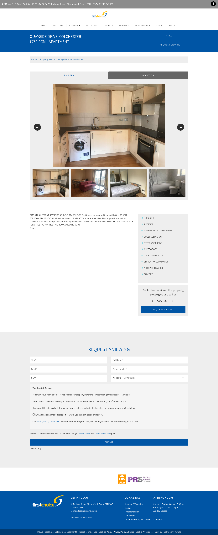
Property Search (132, 511)
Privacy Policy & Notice (123, 531)
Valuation (91, 25)
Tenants (108, 25)
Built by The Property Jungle (168, 531)
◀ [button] (37, 127)
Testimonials (142, 25)
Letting (74, 25)
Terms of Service (102, 433)
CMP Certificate (132, 519)
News (159, 25)
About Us (58, 25)
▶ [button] (181, 127)
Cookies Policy (105, 531)
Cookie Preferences (144, 531)
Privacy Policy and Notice (47, 421)
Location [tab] (148, 75)
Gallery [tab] (69, 75)
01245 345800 (106, 4)
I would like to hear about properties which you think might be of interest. (68, 414)
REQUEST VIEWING (170, 44)
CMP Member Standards (151, 519)
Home (44, 25)
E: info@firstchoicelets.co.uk (83, 510)
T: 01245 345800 (77, 507)
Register (124, 25)
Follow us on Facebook (81, 517)
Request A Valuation (134, 504)
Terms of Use (91, 531)
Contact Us (130, 515)
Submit (109, 442)
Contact (172, 25)
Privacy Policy (84, 433)
